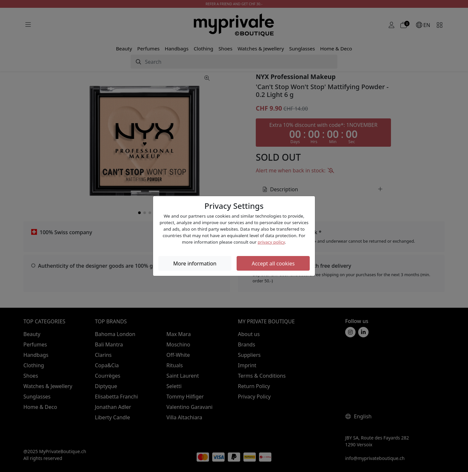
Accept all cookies (273, 263)
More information (194, 263)
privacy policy (271, 242)
